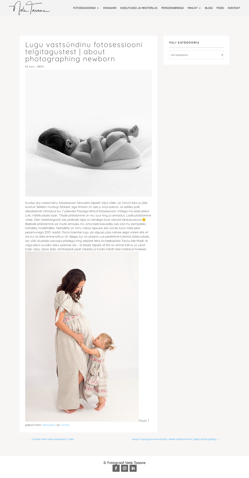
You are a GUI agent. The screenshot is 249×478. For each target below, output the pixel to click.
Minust (193, 8)
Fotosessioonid (84, 8)
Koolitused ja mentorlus (138, 8)
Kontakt (234, 8)
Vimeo (65, 425)
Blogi (209, 8)
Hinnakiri (109, 8)
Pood (220, 8)
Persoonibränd (172, 8)
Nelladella (49, 425)
